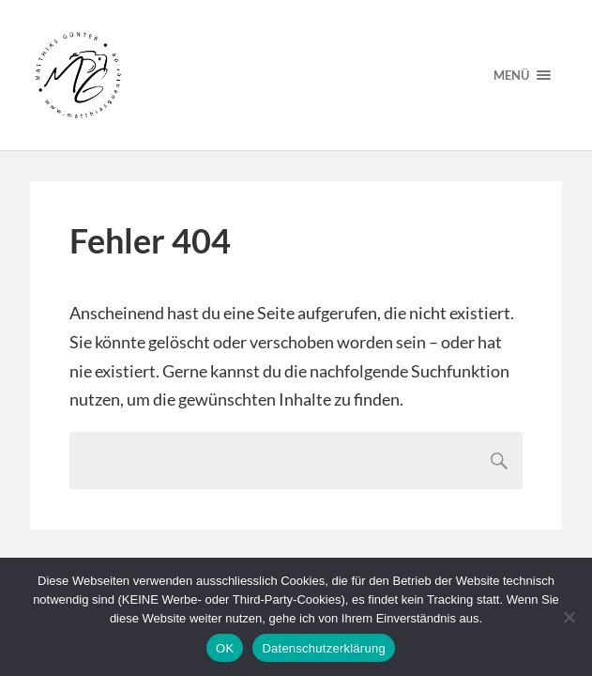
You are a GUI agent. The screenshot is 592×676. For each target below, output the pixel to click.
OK (225, 648)
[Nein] (568, 616)
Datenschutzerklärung (323, 648)
